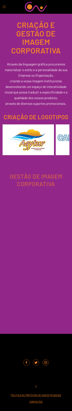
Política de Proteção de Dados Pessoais (36, 395)
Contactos (36, 401)
